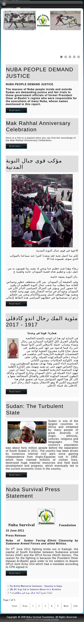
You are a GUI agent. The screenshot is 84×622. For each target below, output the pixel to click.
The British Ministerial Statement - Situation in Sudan (36, 586)
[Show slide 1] (61, 57)
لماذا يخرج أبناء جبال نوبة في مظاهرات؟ (31, 592)
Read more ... (16, 110)
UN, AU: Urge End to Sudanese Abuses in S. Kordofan (35, 589)
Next (66, 606)
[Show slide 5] (78, 57)
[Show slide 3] (70, 57)
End (76, 606)
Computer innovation (51, 619)
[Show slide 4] (74, 57)
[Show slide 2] (65, 57)
